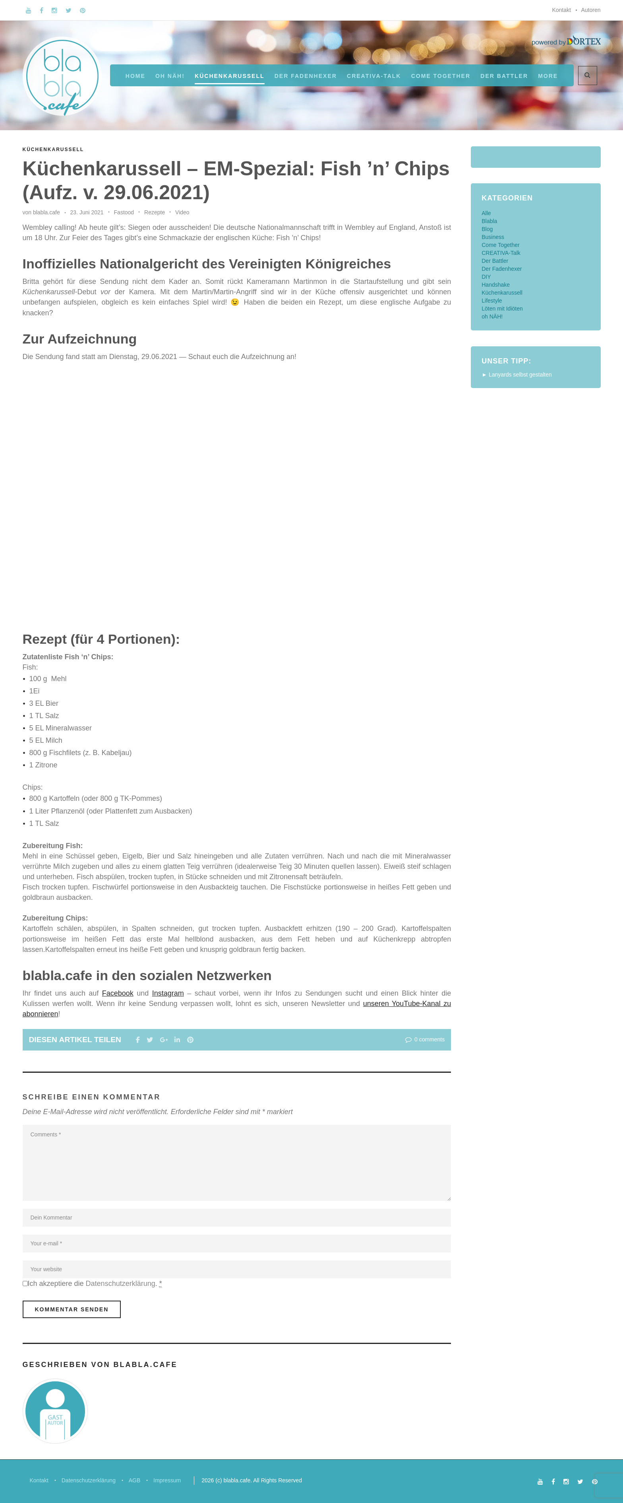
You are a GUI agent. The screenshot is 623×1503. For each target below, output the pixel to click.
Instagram (168, 993)
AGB (137, 1480)
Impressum (171, 1480)
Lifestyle (492, 300)
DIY (486, 277)
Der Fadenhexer (306, 76)
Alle (486, 213)
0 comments (424, 1039)
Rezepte (154, 212)
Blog (487, 229)
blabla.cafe (46, 212)
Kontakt (561, 10)
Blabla (489, 221)
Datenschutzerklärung (120, 1283)
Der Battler (495, 261)
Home (135, 76)
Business (493, 237)
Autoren (590, 10)
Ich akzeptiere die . (95, 1284)
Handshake (496, 285)
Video (182, 212)
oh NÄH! (170, 76)
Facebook (118, 993)
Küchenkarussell (229, 76)
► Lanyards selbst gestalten (517, 374)
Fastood (124, 212)
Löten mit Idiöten (502, 308)
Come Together (440, 76)
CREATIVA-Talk (374, 76)
